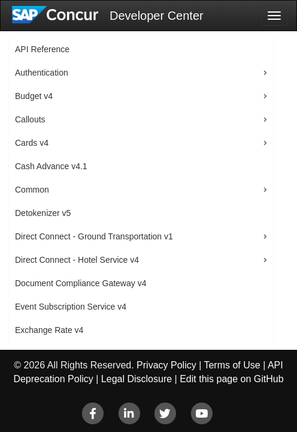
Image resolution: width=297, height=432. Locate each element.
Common (32, 189)
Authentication (41, 72)
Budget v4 (34, 96)
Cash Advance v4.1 (51, 166)
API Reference (42, 49)
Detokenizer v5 (43, 213)
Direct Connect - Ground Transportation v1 (94, 236)
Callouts (30, 119)
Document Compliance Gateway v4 (80, 283)
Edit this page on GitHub (231, 379)
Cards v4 (32, 143)
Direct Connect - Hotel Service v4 (77, 260)
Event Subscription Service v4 (70, 306)
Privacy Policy (166, 365)
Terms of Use (232, 365)
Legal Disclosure (136, 379)
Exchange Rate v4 (49, 330)
